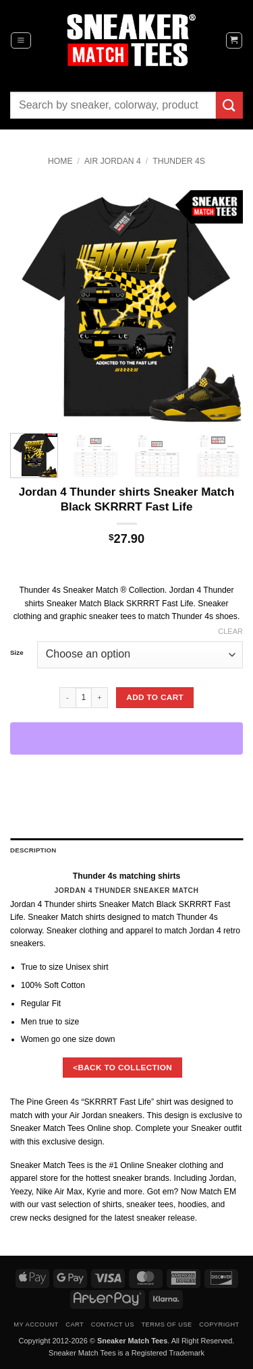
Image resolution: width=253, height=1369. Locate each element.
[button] (21, 40)
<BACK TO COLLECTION (122, 1067)
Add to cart (155, 697)
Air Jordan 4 (112, 161)
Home (60, 161)
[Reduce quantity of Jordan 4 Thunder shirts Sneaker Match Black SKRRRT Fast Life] (67, 697)
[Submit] (229, 105)
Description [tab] (33, 850)
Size (17, 652)
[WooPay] (126, 738)
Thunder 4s (178, 161)
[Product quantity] (84, 697)
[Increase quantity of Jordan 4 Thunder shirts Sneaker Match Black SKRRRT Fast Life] (100, 697)
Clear (230, 631)
